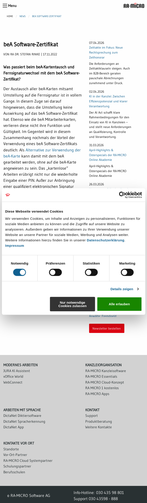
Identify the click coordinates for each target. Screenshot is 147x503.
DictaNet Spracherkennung (24, 421)
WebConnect (12, 382)
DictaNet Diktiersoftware (22, 415)
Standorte (11, 449)
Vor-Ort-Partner (15, 454)
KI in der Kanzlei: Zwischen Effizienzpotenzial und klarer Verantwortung (108, 101)
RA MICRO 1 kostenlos (102, 388)
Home (10, 16)
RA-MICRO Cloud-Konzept (104, 382)
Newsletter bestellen (106, 328)
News (23, 16)
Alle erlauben (119, 304)
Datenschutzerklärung (106, 240)
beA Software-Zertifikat (46, 16)
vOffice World (13, 376)
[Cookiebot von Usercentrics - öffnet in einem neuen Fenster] (122, 195)
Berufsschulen (14, 472)
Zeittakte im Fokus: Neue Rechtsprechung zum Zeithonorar (106, 52)
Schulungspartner (17, 466)
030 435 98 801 (110, 492)
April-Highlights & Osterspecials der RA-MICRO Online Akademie (107, 155)
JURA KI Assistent (16, 370)
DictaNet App (13, 427)
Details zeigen (121, 289)
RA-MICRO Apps (97, 393)
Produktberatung (98, 421)
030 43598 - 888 (103, 498)
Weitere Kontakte (98, 427)
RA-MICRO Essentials (101, 376)
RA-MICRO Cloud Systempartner (28, 460)
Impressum (14, 245)
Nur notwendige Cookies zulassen (72, 304)
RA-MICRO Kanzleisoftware (105, 370)
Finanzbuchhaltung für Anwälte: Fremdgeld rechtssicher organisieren (106, 316)
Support (91, 415)
